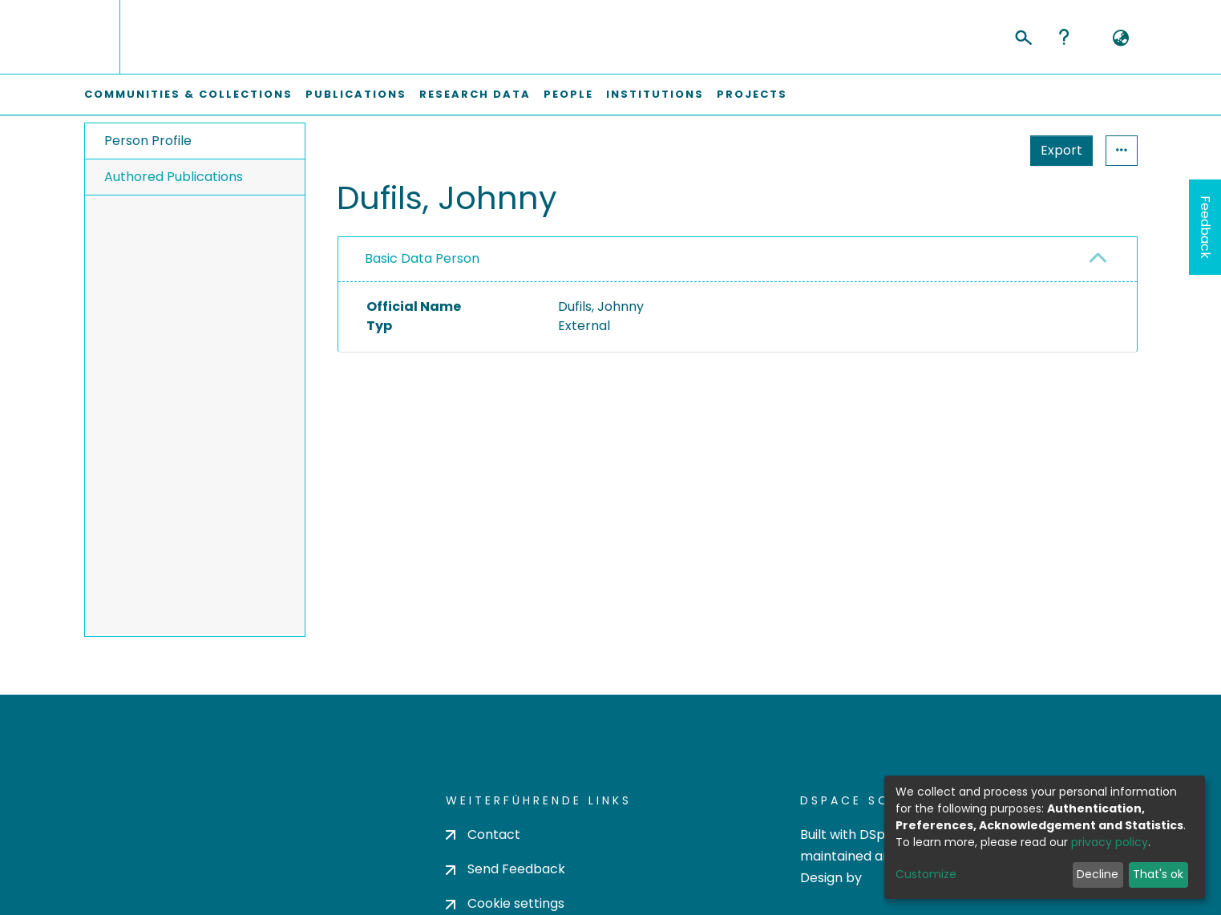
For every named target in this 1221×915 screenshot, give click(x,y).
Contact (483, 834)
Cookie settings (505, 903)
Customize (926, 874)
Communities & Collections (188, 94)
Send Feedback (505, 869)
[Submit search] (1023, 35)
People (568, 94)
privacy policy (1109, 842)
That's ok (1158, 874)
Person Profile (148, 140)
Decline (1097, 874)
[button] (1121, 38)
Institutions (655, 94)
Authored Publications (173, 176)
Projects (752, 94)
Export (1061, 150)
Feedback (1205, 227)
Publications (355, 94)
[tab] (737, 259)
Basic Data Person (422, 258)
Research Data (475, 94)
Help (1064, 37)
